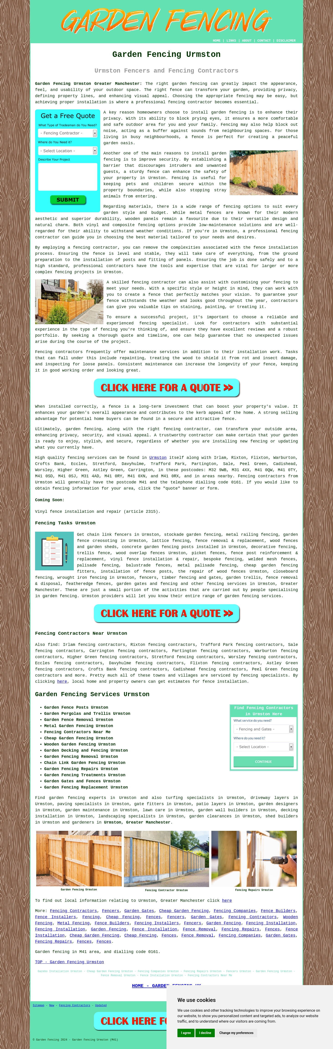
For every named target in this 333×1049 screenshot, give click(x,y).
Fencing (91, 917)
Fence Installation (154, 929)
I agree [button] (186, 1033)
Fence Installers (55, 917)
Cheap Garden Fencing (184, 911)
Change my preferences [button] (236, 1033)
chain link (99, 534)
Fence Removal (199, 929)
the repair (191, 571)
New (51, 1005)
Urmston (158, 457)
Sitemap (38, 1005)
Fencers (110, 911)
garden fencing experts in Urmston (92, 798)
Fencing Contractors (73, 911)
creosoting (105, 540)
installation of (120, 571)
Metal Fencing (73, 923)
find (53, 644)
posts (187, 547)
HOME (217, 41)
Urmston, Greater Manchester (137, 822)
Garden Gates (139, 911)
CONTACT (264, 41)
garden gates (131, 583)
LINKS (231, 41)
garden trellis (243, 577)
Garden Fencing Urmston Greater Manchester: (88, 83)
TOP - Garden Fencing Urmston (69, 962)
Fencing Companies (235, 911)
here (62, 681)
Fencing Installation (270, 923)
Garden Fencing (223, 923)
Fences (153, 917)
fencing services (227, 583)
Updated (101, 1005)
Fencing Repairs (240, 929)
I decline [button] (205, 1033)
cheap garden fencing (271, 565)
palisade (87, 565)
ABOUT (247, 41)
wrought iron (72, 577)
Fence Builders (278, 911)
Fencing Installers (156, 923)
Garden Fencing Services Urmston (92, 694)
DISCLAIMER (286, 41)
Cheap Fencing (123, 917)
